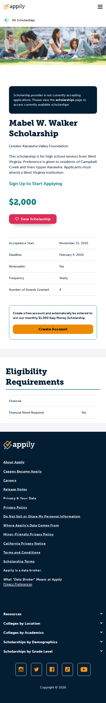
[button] (18, 219)
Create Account (53, 329)
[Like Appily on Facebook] (51, 669)
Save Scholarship (33, 219)
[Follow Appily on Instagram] (20, 669)
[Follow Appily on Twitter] (36, 669)
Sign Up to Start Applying (35, 183)
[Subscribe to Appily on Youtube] (84, 669)
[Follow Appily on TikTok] (67, 669)
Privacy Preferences (17, 584)
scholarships (65, 100)
